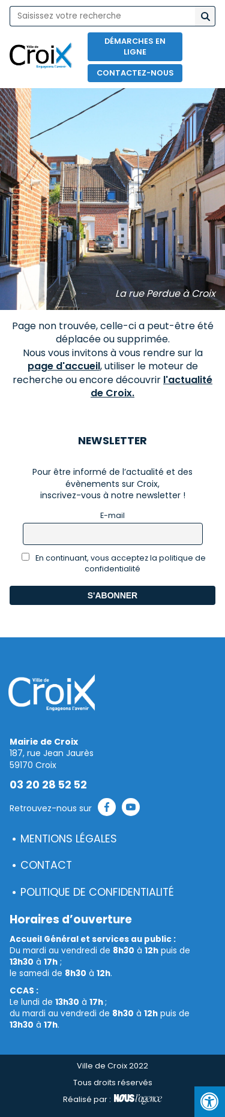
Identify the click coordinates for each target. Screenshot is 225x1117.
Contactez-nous (135, 73)
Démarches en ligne (135, 46)
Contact (46, 865)
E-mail (112, 515)
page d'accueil (64, 366)
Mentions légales (68, 839)
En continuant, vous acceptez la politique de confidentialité (114, 563)
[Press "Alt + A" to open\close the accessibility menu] (209, 1101)
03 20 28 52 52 (48, 785)
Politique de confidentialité (97, 892)
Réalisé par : (112, 1099)
